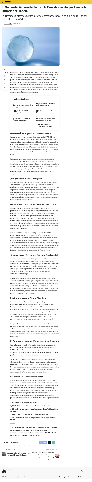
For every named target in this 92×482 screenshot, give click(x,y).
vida (34, 437)
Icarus (32, 435)
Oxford (12, 437)
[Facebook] (89, 473)
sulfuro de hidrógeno (21, 437)
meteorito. (54, 435)
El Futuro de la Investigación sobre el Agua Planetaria (45, 119)
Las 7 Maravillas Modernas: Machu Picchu (25, 403)
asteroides (29, 430)
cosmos (28, 432)
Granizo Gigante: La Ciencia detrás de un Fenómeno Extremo (31, 416)
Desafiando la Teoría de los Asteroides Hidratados (21, 119)
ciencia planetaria (38, 430)
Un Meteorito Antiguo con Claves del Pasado (23, 106)
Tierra (12, 77)
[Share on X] (83, 24)
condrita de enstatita (50, 430)
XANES (38, 437)
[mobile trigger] (3, 2)
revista (30, 77)
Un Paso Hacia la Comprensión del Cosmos (45, 125)
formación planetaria (16, 435)
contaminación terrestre (17, 432)
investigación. (39, 435)
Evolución (44, 432)
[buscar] (80, 1)
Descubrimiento (35, 432)
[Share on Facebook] (80, 24)
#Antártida (18, 430)
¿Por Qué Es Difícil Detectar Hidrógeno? (23, 112)
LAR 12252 (47, 435)
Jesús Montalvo (8, 24)
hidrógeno (27, 435)
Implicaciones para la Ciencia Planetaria (45, 112)
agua (23, 430)
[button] (86, 24)
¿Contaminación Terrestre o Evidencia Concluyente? (45, 104)
